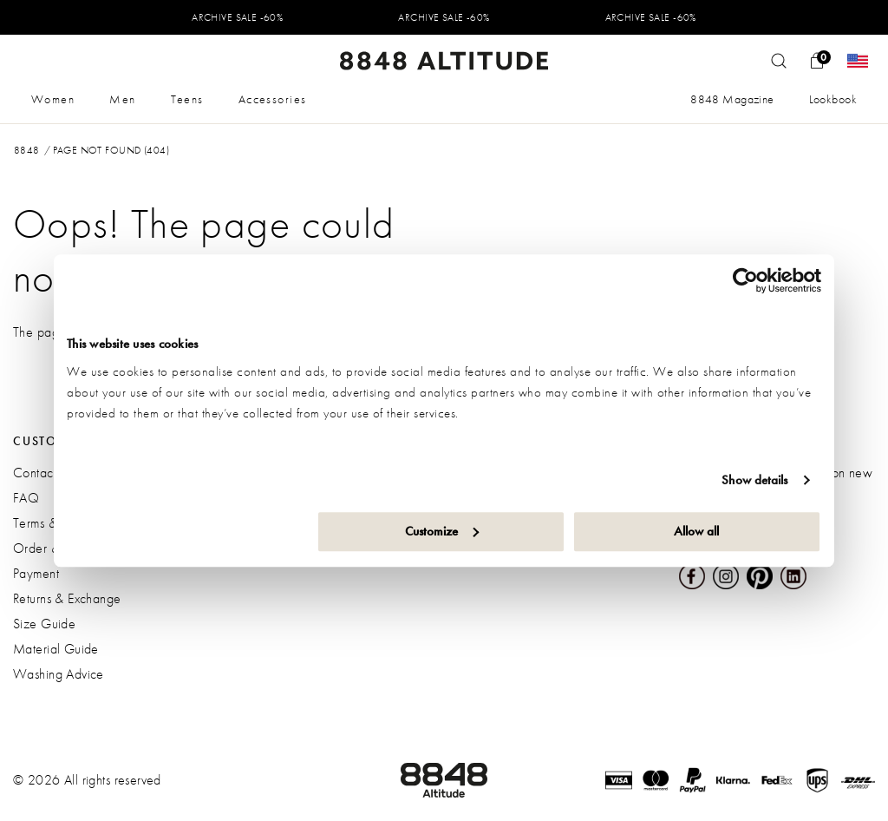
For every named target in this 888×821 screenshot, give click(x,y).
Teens (187, 99)
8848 (27, 150)
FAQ (26, 498)
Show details (754, 480)
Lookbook (833, 99)
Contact (34, 472)
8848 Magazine (732, 99)
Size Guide (44, 623)
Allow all (696, 531)
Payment (36, 573)
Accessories (272, 99)
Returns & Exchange (67, 598)
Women (53, 99)
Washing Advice (58, 674)
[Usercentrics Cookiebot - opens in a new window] (745, 280)
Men (122, 99)
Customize (442, 531)
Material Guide (56, 649)
